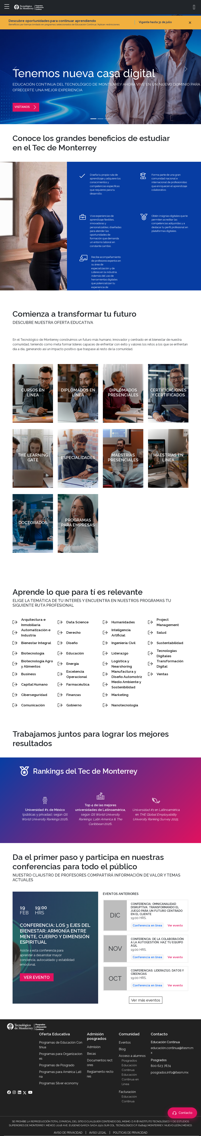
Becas (91, 1054)
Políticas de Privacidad (130, 1132)
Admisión (93, 1047)
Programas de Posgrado (56, 1065)
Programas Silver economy (58, 1083)
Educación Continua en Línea (130, 1079)
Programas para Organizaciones (60, 1056)
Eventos (125, 1042)
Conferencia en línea (147, 925)
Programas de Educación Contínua (60, 1045)
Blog (122, 1049)
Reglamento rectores (100, 1074)
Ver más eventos (145, 1000)
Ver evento (37, 977)
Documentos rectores (99, 1062)
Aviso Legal (97, 1132)
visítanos (26, 106)
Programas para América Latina (60, 1074)
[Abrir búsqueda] (195, 7)
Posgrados (129, 1060)
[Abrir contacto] (182, 1112)
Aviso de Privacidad (68, 1132)
